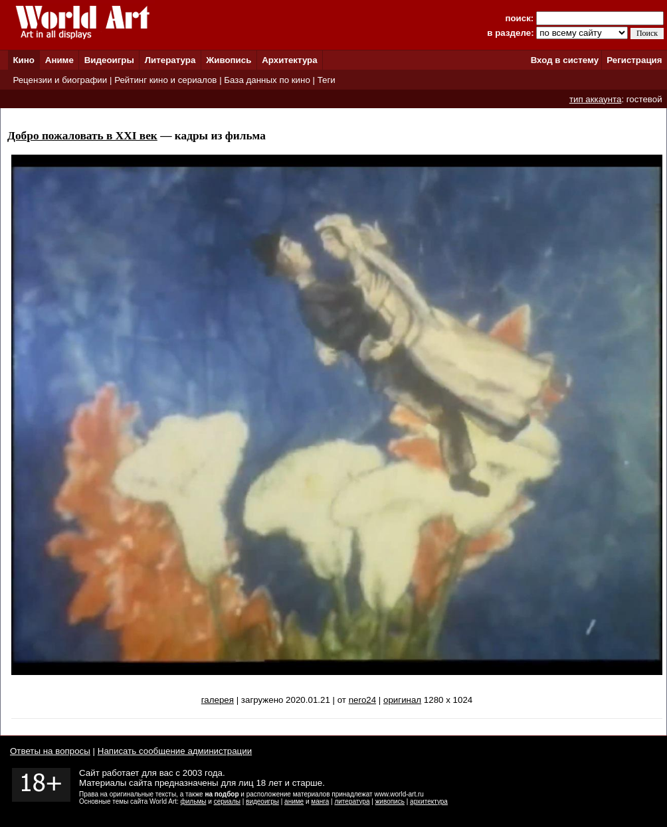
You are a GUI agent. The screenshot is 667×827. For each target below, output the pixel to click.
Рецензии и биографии (60, 80)
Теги (326, 80)
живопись (390, 801)
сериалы (227, 801)
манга (320, 801)
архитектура (429, 801)
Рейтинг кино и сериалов (165, 80)
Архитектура (289, 60)
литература (351, 801)
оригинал (402, 700)
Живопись (228, 60)
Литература (170, 60)
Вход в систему (565, 60)
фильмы (194, 801)
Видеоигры (109, 60)
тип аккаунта (595, 99)
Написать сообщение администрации (175, 751)
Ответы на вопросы (50, 751)
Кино (24, 60)
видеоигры (262, 801)
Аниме (59, 60)
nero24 (363, 700)
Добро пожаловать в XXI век (82, 135)
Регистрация (634, 60)
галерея (217, 700)
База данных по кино (267, 80)
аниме (294, 801)
